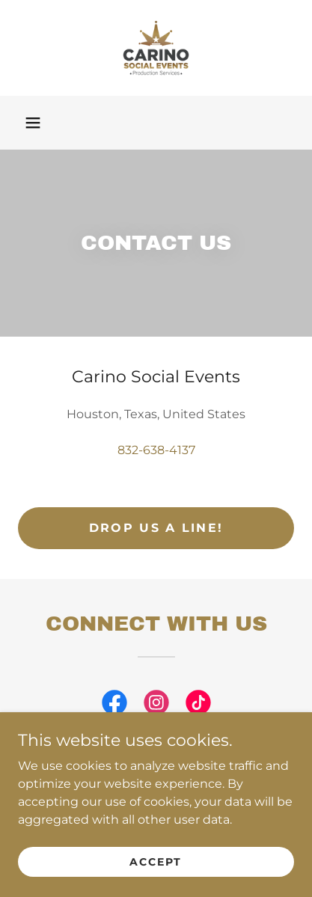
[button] (33, 123)
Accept (155, 861)
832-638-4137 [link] (156, 450)
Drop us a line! (156, 528)
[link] (156, 48)
